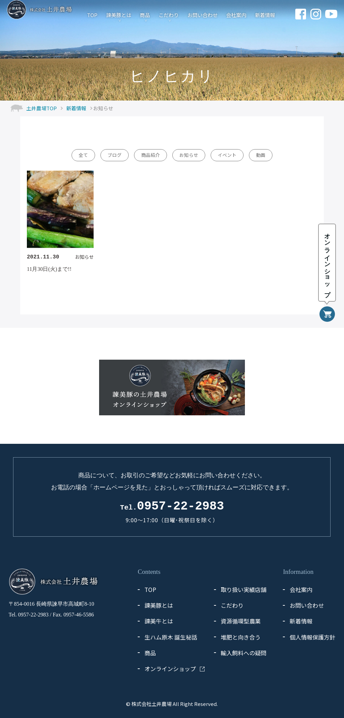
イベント (227, 155)
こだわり (169, 14)
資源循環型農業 (241, 621)
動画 (260, 155)
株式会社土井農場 (151, 703)
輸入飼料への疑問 (243, 653)
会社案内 (236, 14)
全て (83, 155)
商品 (145, 14)
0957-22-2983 (172, 506)
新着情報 (265, 14)
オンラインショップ (170, 668)
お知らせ (188, 155)
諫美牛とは (158, 621)
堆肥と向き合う (241, 637)
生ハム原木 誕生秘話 (170, 637)
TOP (92, 14)
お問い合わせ (202, 14)
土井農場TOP (41, 108)
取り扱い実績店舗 (243, 589)
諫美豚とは (118, 14)
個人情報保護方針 (312, 637)
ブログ (115, 155)
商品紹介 (150, 155)
